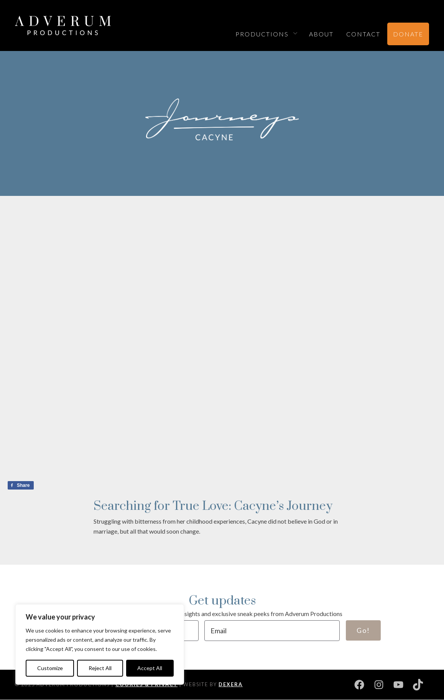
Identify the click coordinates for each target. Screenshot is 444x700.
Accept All (149, 668)
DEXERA (231, 684)
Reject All (100, 668)
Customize (50, 668)
